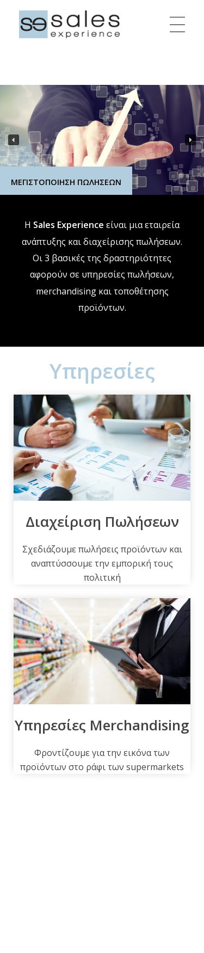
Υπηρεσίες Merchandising (102, 725)
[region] (102, 140)
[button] (13, 139)
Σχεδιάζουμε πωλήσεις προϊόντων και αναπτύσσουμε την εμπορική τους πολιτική (102, 563)
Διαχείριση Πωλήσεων (102, 521)
